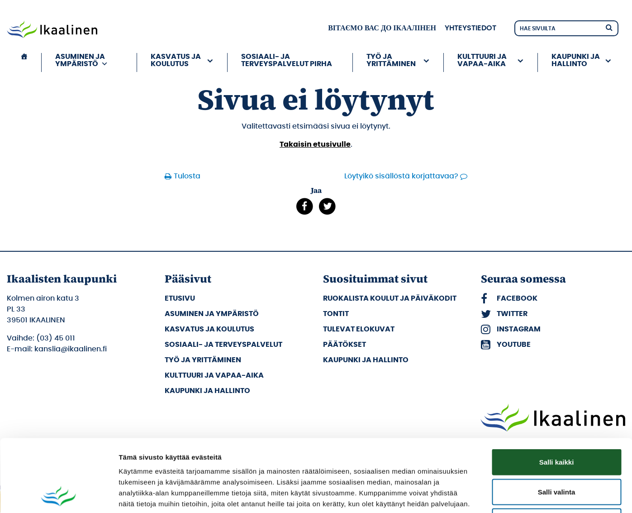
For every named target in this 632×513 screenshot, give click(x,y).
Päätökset (344, 344)
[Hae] (609, 26)
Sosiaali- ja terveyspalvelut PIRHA (286, 60)
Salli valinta (556, 424)
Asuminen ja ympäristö (81, 60)
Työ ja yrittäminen (391, 60)
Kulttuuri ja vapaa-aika (482, 60)
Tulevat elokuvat (358, 329)
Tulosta (187, 176)
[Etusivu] (24, 62)
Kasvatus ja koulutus (176, 60)
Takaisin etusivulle (315, 144)
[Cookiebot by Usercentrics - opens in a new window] (58, 495)
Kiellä (556, 453)
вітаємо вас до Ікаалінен (382, 28)
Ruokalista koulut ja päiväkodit (389, 298)
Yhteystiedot (470, 28)
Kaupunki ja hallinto (575, 60)
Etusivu (180, 298)
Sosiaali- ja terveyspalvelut (223, 344)
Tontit (336, 313)
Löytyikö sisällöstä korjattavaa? (401, 176)
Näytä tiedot (484, 495)
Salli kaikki (556, 394)
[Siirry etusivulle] (52, 30)
